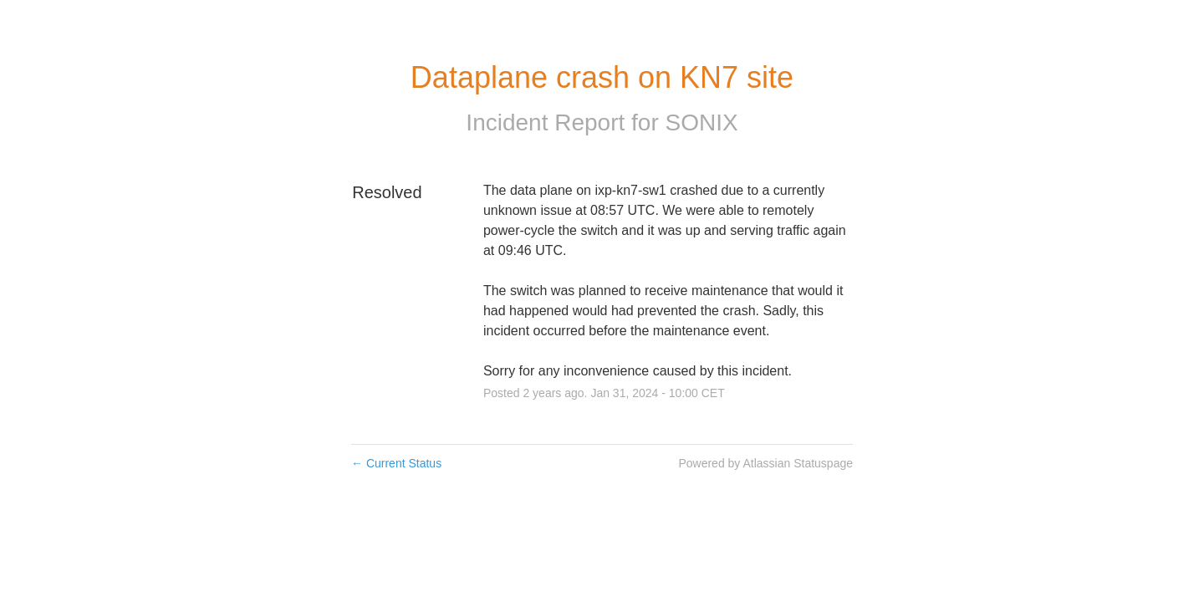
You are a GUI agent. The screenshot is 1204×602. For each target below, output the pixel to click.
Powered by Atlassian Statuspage (765, 463)
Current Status (396, 463)
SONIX (701, 122)
